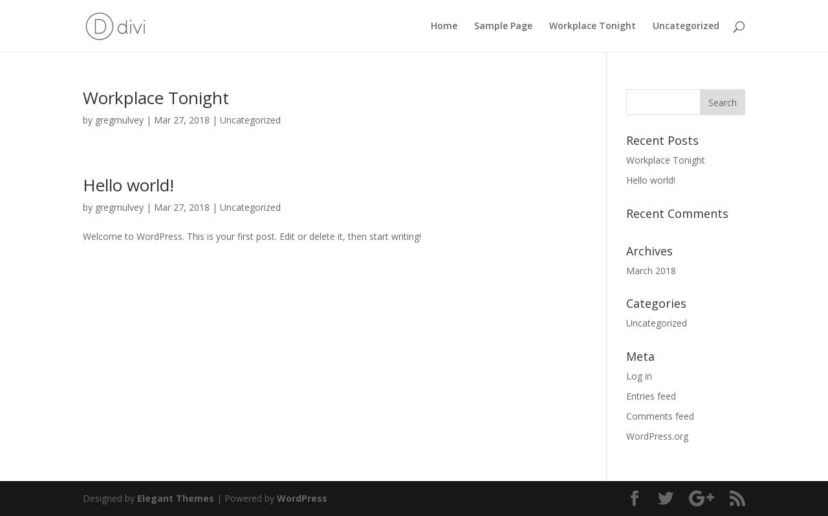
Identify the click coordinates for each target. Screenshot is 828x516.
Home (444, 26)
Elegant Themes (175, 498)
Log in (639, 376)
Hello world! (128, 185)
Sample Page (503, 26)
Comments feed (660, 416)
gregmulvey (119, 120)
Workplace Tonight (592, 26)
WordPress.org (657, 436)
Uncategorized (686, 26)
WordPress (302, 498)
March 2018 (651, 270)
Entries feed (651, 396)
